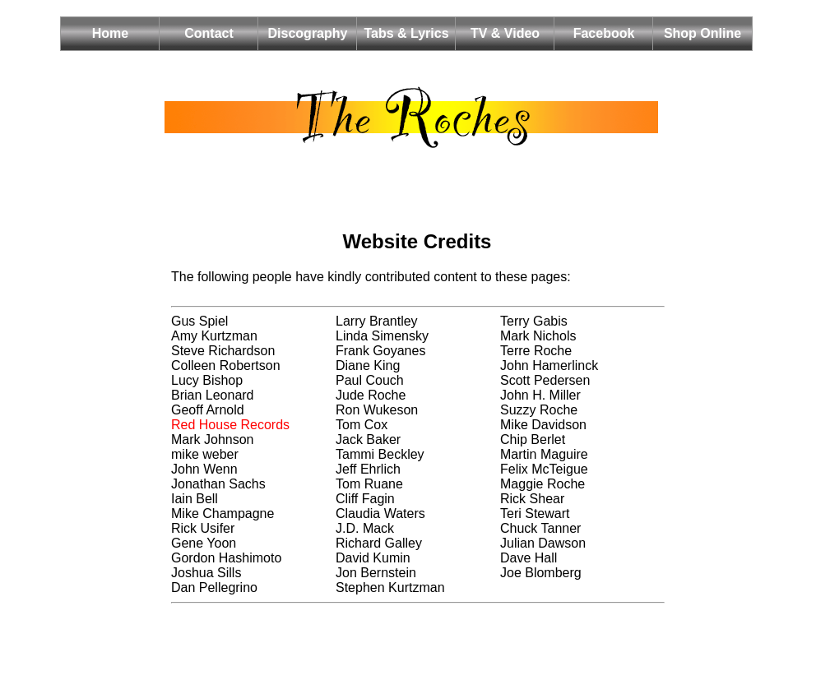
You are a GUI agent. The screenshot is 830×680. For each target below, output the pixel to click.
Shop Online (702, 33)
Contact (209, 33)
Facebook (604, 33)
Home (110, 33)
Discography (308, 33)
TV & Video (505, 33)
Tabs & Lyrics (406, 33)
